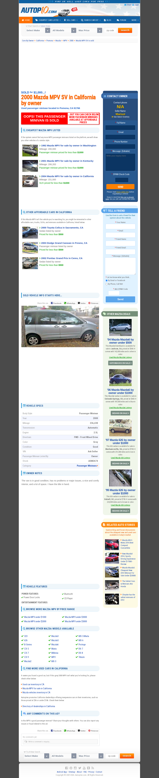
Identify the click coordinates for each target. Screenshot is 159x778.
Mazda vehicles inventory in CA (36, 692)
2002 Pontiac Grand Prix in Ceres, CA (61, 258)
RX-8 (81, 653)
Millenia (54, 653)
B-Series (28, 644)
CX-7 (26, 653)
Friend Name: (120, 239)
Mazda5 (55, 640)
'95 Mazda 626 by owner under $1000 (120, 492)
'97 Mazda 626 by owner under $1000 (120, 441)
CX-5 (26, 648)
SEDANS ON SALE (120, 413)
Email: (120, 132)
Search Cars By (89, 20)
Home (26, 20)
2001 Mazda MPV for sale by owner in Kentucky (67, 161)
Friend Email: (120, 247)
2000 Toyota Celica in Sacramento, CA (62, 227)
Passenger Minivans (87, 465)
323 (25, 636)
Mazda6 (55, 644)
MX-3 (53, 661)
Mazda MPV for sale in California (37, 688)
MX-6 (81, 640)
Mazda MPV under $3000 (76, 617)
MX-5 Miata (84, 636)
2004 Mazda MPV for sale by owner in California (67, 176)
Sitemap (72, 772)
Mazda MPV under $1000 (35, 617)
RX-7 (81, 648)
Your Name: (120, 222)
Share (129, 5)
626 (25, 640)
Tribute (82, 657)
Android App (62, 772)
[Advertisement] (79, 66)
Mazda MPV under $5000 (76, 621)
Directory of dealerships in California (39, 706)
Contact (99, 772)
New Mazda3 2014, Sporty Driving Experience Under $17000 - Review (128, 558)
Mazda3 (55, 636)
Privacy (91, 772)
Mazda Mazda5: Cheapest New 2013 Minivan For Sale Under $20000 (128, 571)
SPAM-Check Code (120, 174)
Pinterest (94, 303)
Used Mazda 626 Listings (120, 458)
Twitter (82, 303)
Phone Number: (120, 141)
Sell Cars (69, 20)
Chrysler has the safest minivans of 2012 (128, 597)
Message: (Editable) (120, 151)
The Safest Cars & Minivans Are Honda (128, 584)
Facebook (57, 303)
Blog (107, 20)
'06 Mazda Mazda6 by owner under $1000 (120, 391)
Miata (54, 648)
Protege (82, 644)
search (125, 30)
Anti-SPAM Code (120, 289)
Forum (121, 20)
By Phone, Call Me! (114, 284)
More (134, 20)
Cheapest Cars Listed (47, 20)
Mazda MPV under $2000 (35, 621)
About (79, 772)
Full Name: (120, 123)
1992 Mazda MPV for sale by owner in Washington (68, 145)
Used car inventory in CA (33, 684)
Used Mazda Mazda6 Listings (120, 357)
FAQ (85, 772)
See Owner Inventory (121, 117)
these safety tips (122, 192)
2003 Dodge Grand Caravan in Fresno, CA (64, 243)
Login (136, 5)
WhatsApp (71, 303)
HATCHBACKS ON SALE (120, 363)
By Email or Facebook (115, 280)
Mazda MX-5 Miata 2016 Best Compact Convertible (127, 544)
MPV (53, 657)
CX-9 (26, 657)
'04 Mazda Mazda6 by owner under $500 (120, 341)
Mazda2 (27, 661)
